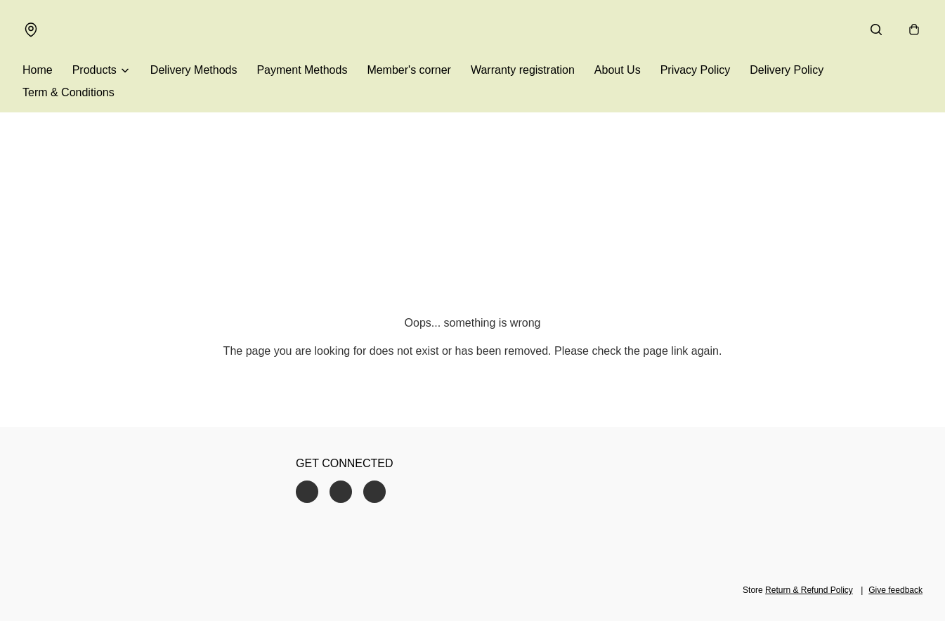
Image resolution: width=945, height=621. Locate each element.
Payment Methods (301, 70)
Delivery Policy (786, 70)
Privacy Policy (695, 70)
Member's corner (409, 70)
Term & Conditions (68, 92)
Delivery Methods (193, 70)
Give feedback (895, 590)
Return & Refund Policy (809, 590)
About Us (617, 70)
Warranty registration (523, 70)
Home (37, 70)
